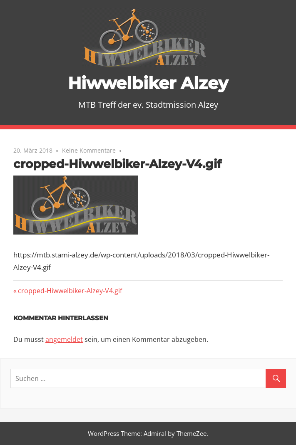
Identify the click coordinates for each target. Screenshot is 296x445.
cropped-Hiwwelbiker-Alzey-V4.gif (69, 290)
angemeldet (64, 339)
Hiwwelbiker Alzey (148, 83)
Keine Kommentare (89, 150)
